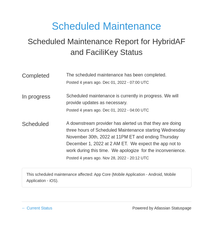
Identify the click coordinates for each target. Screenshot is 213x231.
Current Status (37, 208)
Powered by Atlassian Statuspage (162, 208)
